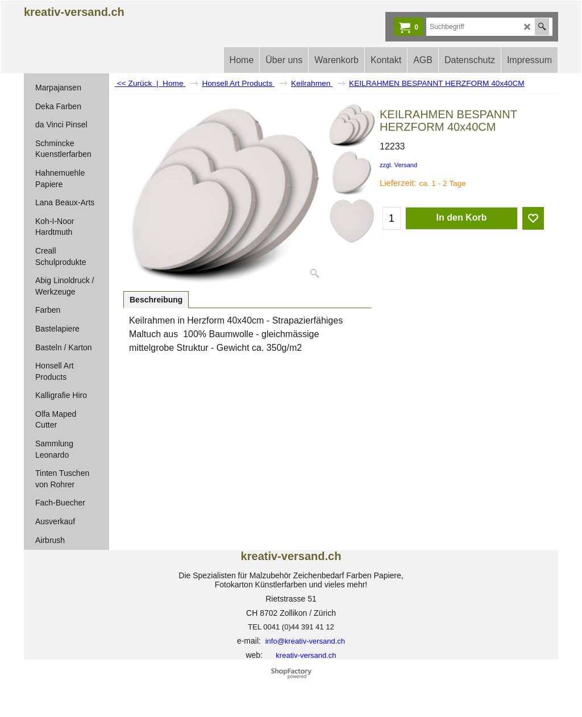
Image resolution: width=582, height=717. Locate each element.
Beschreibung (156, 299)
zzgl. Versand (398, 164)
